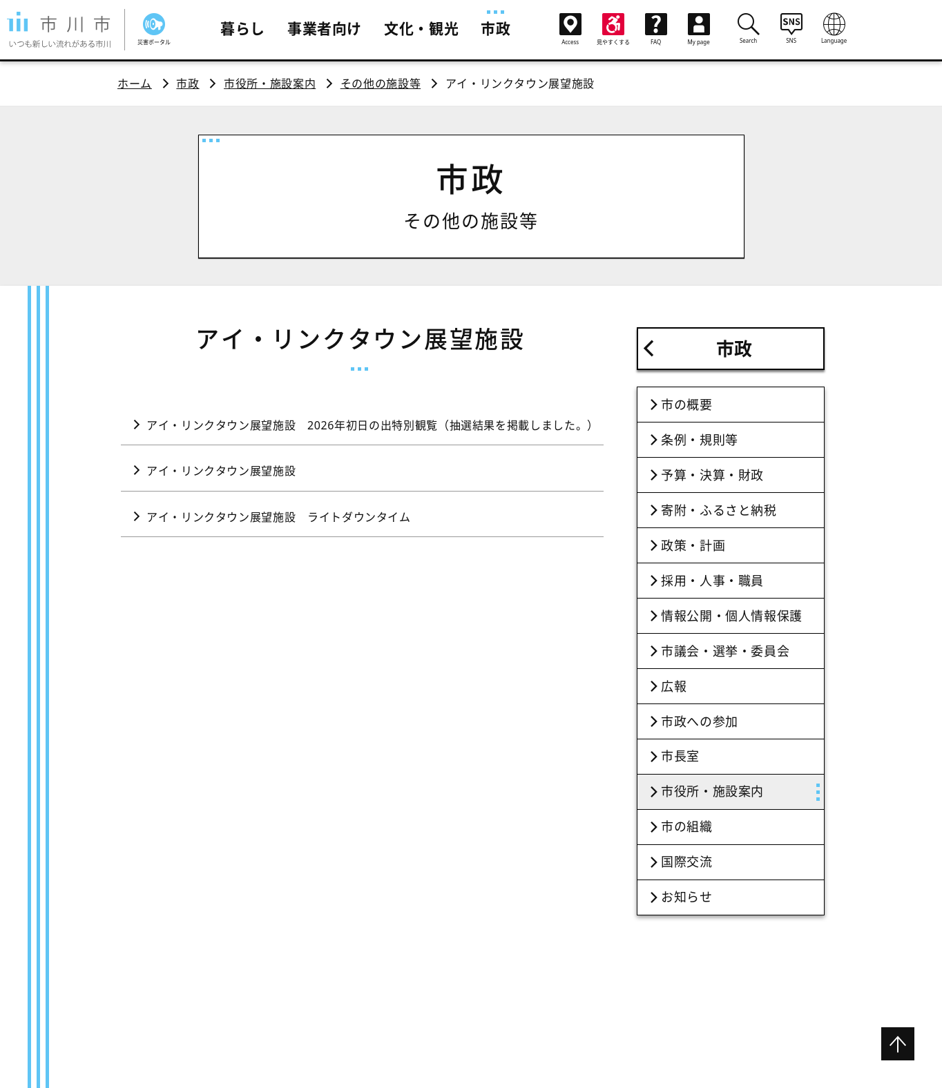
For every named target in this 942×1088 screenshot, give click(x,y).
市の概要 (687, 404)
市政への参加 (699, 721)
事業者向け (324, 28)
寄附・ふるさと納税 (719, 510)
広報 (673, 686)
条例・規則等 (699, 439)
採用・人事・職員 (712, 580)
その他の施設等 (380, 83)
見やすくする (613, 29)
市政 (495, 28)
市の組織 (687, 826)
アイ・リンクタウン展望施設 (221, 470)
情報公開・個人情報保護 (731, 616)
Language (834, 28)
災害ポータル (154, 29)
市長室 (680, 756)
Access (570, 29)
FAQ (656, 29)
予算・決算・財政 (712, 475)
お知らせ (687, 896)
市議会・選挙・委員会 (725, 651)
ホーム (134, 83)
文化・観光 (421, 28)
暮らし (242, 28)
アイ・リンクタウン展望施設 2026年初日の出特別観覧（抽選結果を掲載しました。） (372, 425)
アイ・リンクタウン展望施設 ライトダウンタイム (278, 517)
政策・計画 (693, 545)
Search (748, 28)
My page (699, 29)
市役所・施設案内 (270, 83)
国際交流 (687, 861)
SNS (791, 28)
